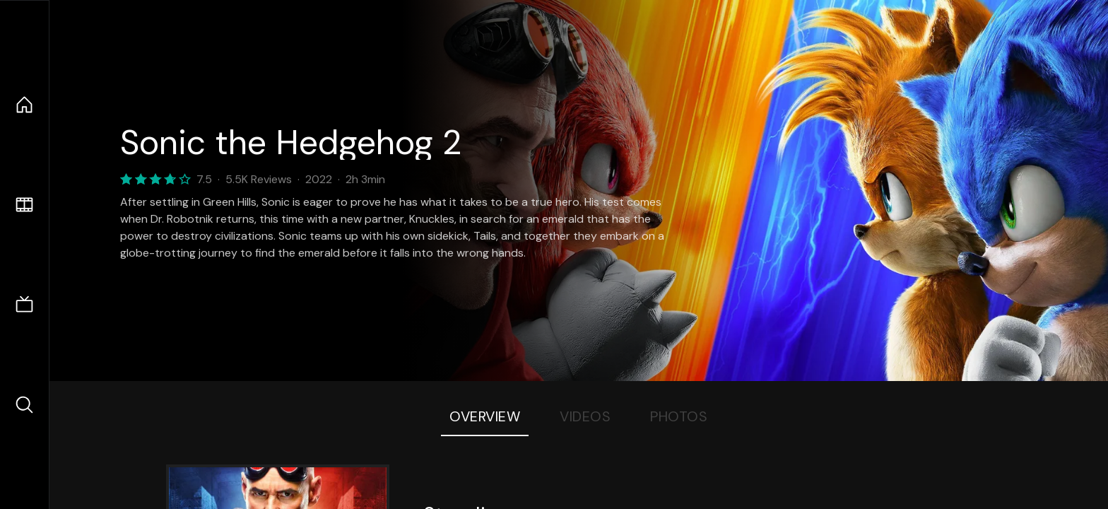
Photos (678, 416)
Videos (585, 416)
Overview (484, 416)
